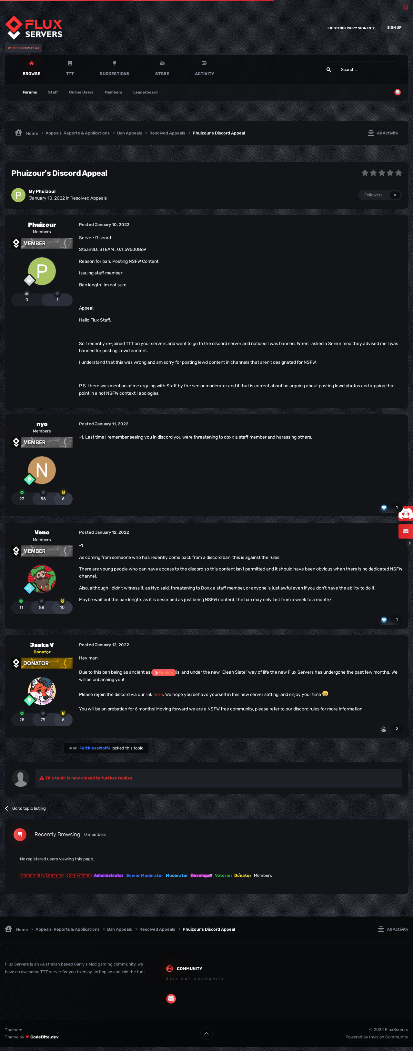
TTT (70, 73)
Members (113, 92)
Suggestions (114, 73)
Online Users (81, 92)
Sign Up (394, 27)
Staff (53, 92)
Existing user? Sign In (351, 28)
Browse (31, 73)
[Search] (346, 69)
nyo (42, 424)
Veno (42, 532)
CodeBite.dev (44, 1037)
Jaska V (42, 645)
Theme (13, 1029)
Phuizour (46, 191)
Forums (30, 92)
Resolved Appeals (88, 198)
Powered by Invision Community (377, 1037)
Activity (204, 73)
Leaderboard (145, 92)
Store (162, 73)
